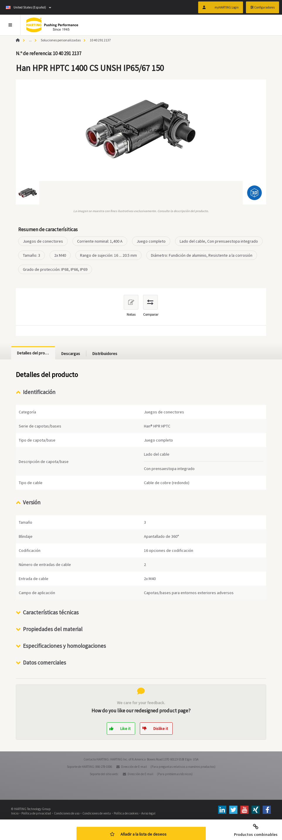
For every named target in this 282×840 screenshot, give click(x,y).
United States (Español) (26, 7)
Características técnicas (51, 612)
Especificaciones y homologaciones (64, 645)
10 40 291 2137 (100, 40)
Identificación (39, 392)
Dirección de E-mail (134, 767)
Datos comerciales (44, 662)
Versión (31, 502)
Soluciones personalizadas (61, 40)
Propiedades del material (52, 629)
